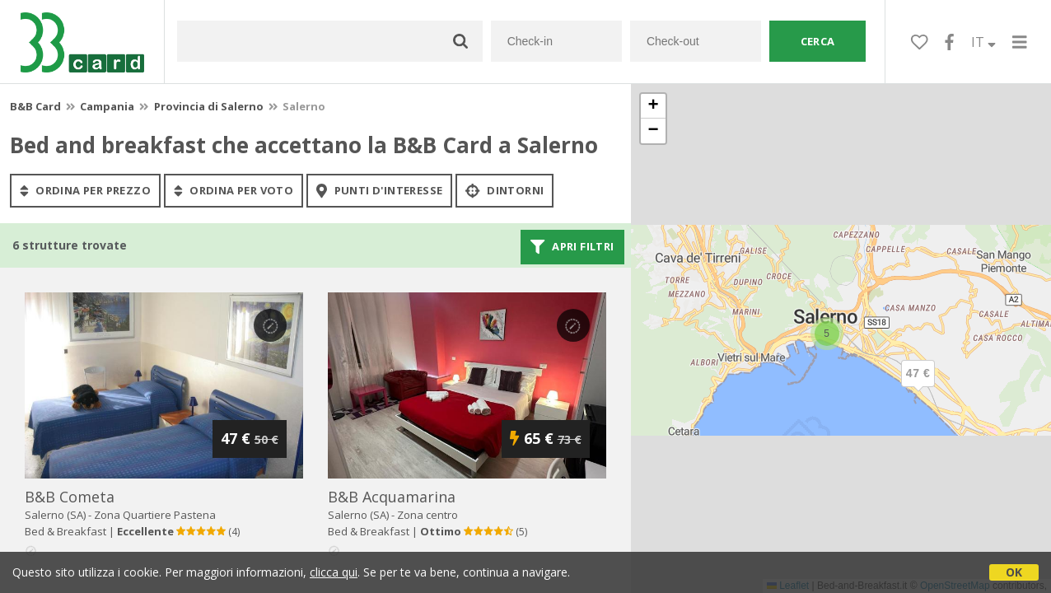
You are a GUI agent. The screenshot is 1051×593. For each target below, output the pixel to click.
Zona (155, 514)
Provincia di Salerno (209, 106)
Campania (107, 106)
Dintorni (504, 190)
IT (983, 42)
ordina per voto (233, 190)
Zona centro (427, 514)
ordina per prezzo (85, 190)
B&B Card (35, 106)
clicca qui (333, 572)
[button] (918, 387)
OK (1014, 572)
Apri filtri (572, 247)
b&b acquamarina (391, 497)
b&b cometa (69, 497)
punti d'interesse (379, 190)
